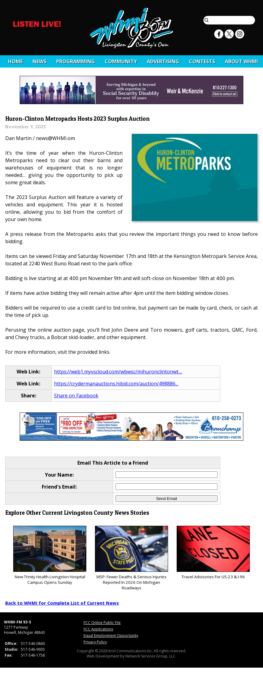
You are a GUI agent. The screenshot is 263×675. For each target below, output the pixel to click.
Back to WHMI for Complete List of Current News (62, 603)
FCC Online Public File (102, 622)
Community (121, 61)
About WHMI (241, 61)
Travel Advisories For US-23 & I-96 (213, 552)
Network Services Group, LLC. (150, 656)
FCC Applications (98, 629)
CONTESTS (202, 61)
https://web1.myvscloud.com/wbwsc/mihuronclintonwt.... (118, 371)
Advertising (163, 61)
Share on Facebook (76, 395)
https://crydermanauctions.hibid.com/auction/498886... (116, 383)
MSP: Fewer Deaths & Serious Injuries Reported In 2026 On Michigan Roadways (131, 558)
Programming (75, 61)
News (39, 61)
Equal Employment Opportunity (111, 635)
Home (15, 61)
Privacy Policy (95, 642)
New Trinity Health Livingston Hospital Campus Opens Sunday (49, 555)
